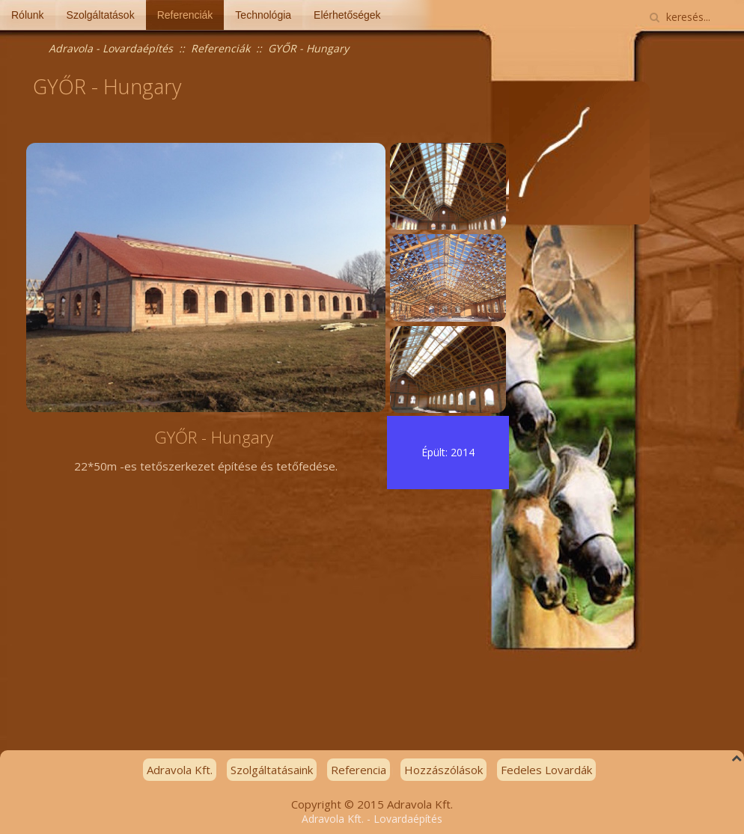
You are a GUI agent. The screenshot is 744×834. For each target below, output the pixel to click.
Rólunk (27, 15)
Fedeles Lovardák (546, 769)
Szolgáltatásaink (272, 769)
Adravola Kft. (180, 769)
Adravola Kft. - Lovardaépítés (372, 819)
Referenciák (185, 15)
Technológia (263, 15)
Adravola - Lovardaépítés (111, 48)
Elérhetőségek (347, 15)
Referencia (358, 769)
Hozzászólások (443, 769)
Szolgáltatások (101, 15)
